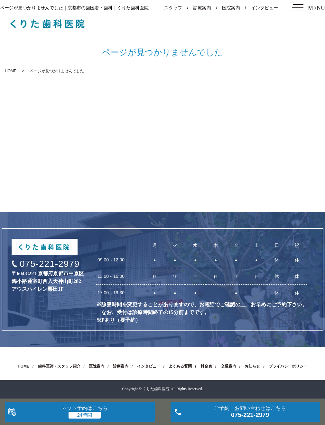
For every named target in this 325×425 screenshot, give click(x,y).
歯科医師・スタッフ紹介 (59, 366)
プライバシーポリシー (288, 366)
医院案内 (231, 7)
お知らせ (252, 366)
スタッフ (173, 7)
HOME (10, 71)
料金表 (206, 366)
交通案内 (228, 366)
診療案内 (202, 7)
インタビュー (264, 7)
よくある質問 (180, 366)
